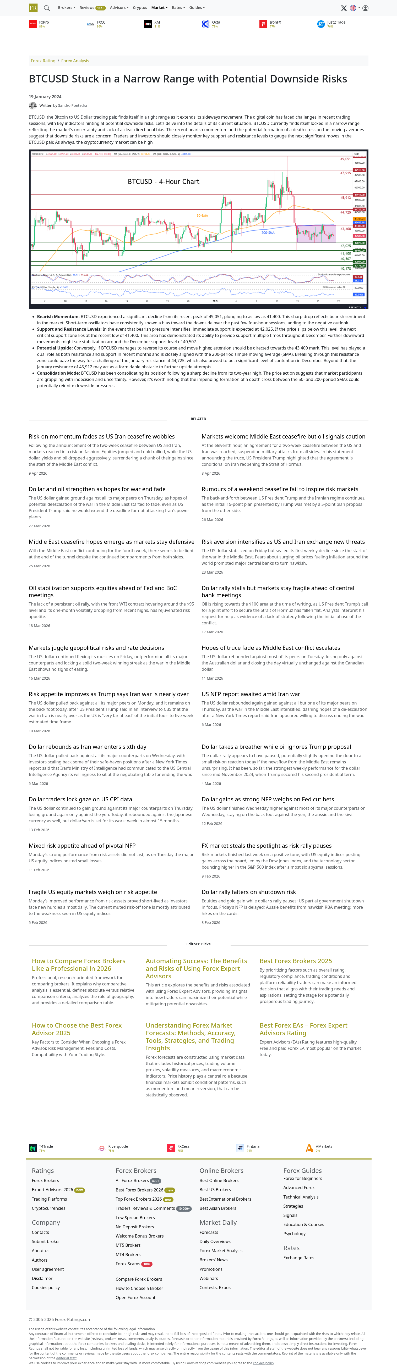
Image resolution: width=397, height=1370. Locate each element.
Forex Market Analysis (221, 1250)
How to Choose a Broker (139, 1288)
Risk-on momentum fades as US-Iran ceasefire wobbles (102, 436)
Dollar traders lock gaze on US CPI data (80, 799)
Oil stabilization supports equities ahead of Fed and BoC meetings (103, 591)
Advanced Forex (299, 1187)
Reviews (93, 7)
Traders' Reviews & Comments (154, 1208)
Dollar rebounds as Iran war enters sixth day (87, 746)
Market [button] (158, 7)
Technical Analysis (301, 1197)
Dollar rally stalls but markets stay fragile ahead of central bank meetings (278, 591)
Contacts (40, 1232)
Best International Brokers (226, 1199)
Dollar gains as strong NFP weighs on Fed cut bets (268, 799)
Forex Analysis (75, 61)
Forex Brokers (45, 1180)
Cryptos (140, 7)
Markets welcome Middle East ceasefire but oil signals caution (284, 436)
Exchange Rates (299, 1258)
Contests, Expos (215, 1287)
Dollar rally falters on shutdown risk (249, 892)
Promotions (211, 1269)
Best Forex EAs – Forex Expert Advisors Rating (303, 1029)
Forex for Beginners (303, 1178)
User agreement (48, 1269)
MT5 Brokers (128, 1245)
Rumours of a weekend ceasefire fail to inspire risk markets (280, 489)
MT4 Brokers (128, 1254)
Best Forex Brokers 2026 (145, 1190)
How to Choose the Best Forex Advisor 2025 (77, 1029)
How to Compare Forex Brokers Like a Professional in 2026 (79, 964)
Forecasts (209, 1232)
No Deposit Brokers (135, 1227)
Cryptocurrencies (49, 1208)
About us (41, 1250)
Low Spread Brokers (135, 1218)
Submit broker (46, 1241)
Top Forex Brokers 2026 (145, 1199)
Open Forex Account (136, 1297)
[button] (355, 8)
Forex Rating (43, 61)
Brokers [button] (65, 7)
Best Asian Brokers (218, 1208)
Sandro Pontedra (72, 105)
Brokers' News (214, 1260)
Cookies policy (46, 1287)
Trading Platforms (49, 1199)
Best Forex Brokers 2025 (296, 961)
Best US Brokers (215, 1189)
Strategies (293, 1206)
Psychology (295, 1233)
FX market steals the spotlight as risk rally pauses (267, 845)
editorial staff (66, 1358)
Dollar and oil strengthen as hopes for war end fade (97, 489)
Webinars (209, 1278)
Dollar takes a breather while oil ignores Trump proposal (276, 746)
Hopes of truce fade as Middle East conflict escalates (271, 647)
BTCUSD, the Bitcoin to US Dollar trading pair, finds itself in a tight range (99, 117)
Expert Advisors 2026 (58, 1190)
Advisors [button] (118, 7)
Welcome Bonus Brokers (140, 1236)
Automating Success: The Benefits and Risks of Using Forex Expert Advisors (196, 968)
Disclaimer (42, 1278)
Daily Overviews (215, 1241)
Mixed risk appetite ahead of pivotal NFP (82, 845)
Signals (290, 1215)
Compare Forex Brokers (139, 1279)
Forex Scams (134, 1264)
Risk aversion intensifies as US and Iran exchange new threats (283, 541)
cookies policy (263, 1363)
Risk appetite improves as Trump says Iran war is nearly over (109, 694)
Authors (40, 1260)
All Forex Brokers (138, 1181)
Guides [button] (195, 7)
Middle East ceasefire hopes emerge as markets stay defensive (112, 541)
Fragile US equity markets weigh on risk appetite (93, 892)
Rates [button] (177, 7)
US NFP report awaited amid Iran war (251, 694)
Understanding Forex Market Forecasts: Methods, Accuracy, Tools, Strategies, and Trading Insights (191, 1037)
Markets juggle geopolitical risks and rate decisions (96, 647)
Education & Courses (304, 1224)
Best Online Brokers (219, 1180)
